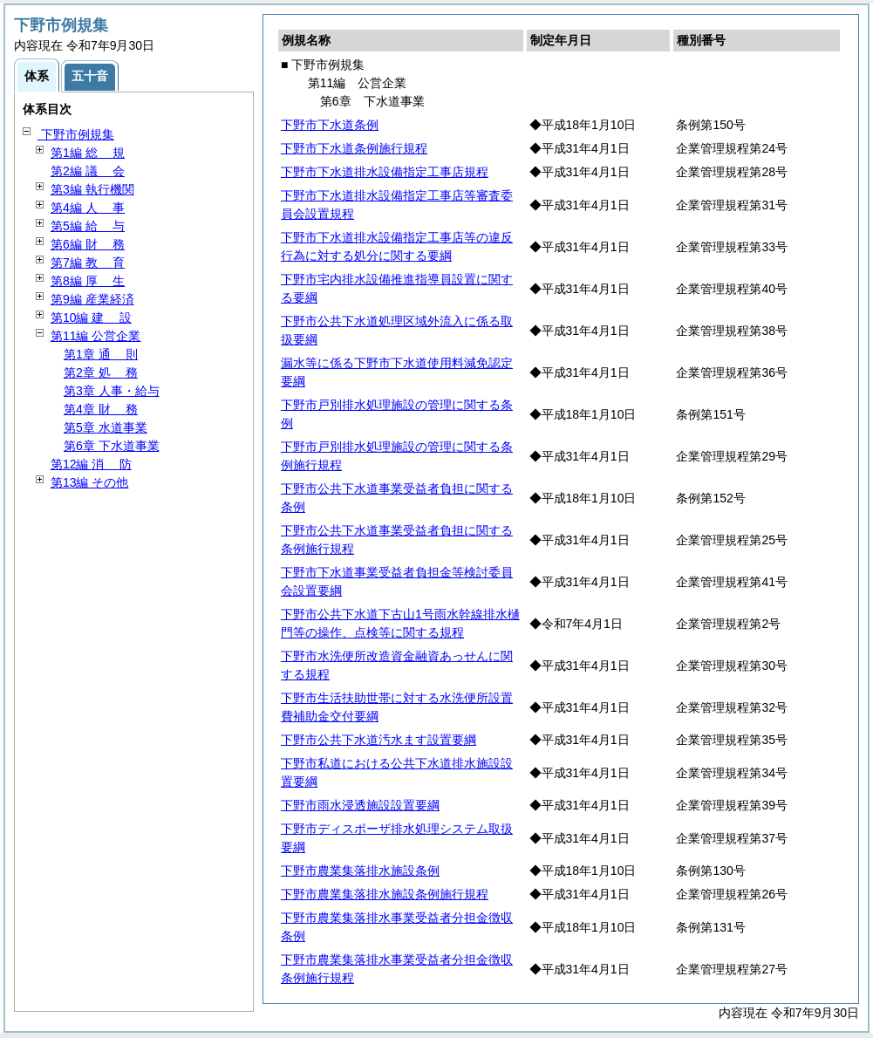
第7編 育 (88, 263)
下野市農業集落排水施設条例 (360, 871)
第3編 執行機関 (92, 189)
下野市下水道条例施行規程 (354, 148)
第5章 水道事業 (105, 427)
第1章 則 (101, 354)
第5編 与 (88, 226)
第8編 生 (88, 281)
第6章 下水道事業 (112, 446)
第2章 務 (101, 372)
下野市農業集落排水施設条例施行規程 (384, 894)
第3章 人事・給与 (112, 391)
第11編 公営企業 (95, 336)
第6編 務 (88, 244)
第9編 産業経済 (92, 299)
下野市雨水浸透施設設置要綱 (360, 805)
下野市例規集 (76, 134)
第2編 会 (88, 171)
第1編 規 (88, 153)
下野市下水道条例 (330, 125)
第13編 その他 (89, 482)
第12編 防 (91, 464)
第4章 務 (101, 409)
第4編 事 (88, 208)
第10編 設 (91, 317)
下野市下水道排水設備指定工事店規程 (384, 172)
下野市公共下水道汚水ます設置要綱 (378, 740)
